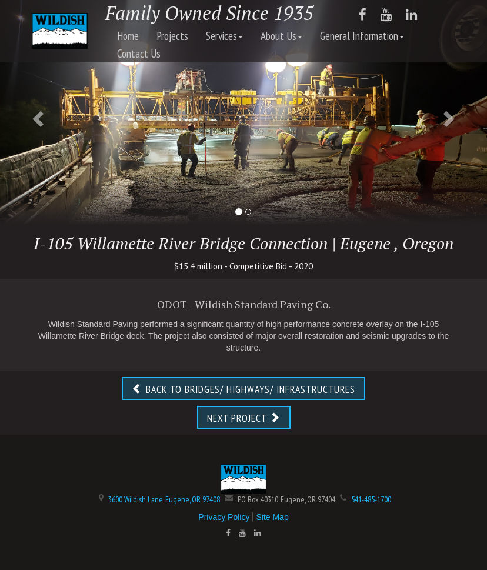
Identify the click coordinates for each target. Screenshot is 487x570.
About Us (281, 36)
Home (128, 36)
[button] (36, 115)
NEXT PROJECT (244, 418)
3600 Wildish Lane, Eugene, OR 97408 (164, 499)
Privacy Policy (223, 517)
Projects (172, 36)
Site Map (272, 517)
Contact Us (139, 53)
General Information (362, 36)
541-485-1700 (371, 499)
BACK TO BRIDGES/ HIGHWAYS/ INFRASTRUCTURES (243, 389)
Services (224, 36)
